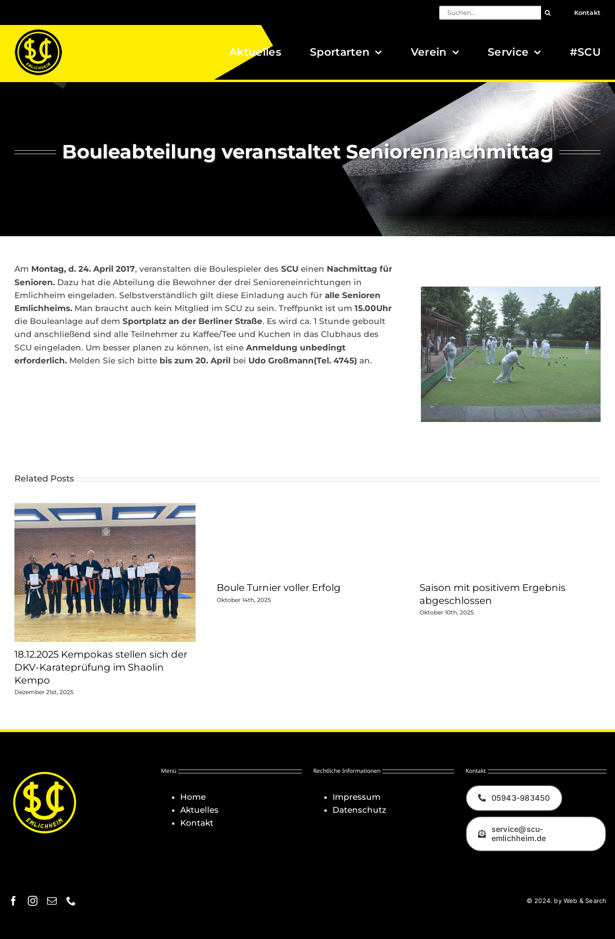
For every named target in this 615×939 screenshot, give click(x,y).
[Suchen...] (490, 13)
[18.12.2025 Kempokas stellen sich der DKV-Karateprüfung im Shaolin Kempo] (105, 508)
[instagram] (32, 901)
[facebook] (13, 901)
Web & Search (585, 900)
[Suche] (548, 13)
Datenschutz (359, 810)
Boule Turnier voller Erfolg (279, 587)
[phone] (71, 901)
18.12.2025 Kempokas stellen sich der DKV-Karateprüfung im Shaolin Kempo (100, 667)
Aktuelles (199, 810)
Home (193, 797)
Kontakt (196, 823)
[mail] (52, 901)
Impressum (356, 797)
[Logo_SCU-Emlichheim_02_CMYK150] (38, 32)
